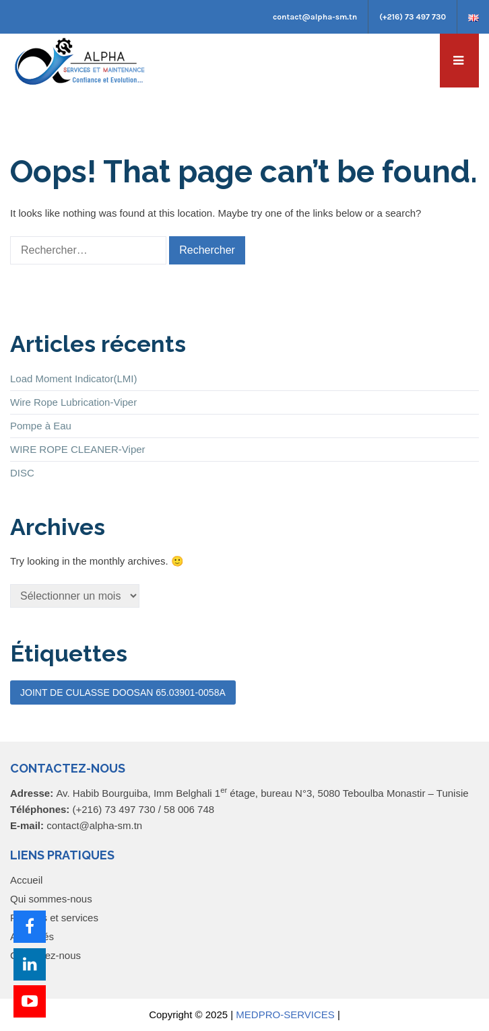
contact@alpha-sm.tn (315, 17)
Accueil (26, 880)
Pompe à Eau (40, 425)
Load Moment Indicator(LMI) (73, 378)
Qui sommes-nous (51, 898)
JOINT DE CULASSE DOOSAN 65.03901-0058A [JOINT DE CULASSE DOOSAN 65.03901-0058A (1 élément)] (123, 692)
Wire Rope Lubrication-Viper (73, 402)
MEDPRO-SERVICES (285, 1014)
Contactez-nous (45, 955)
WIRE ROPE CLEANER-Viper (77, 449)
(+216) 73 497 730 (412, 17)
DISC (22, 472)
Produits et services (54, 917)
